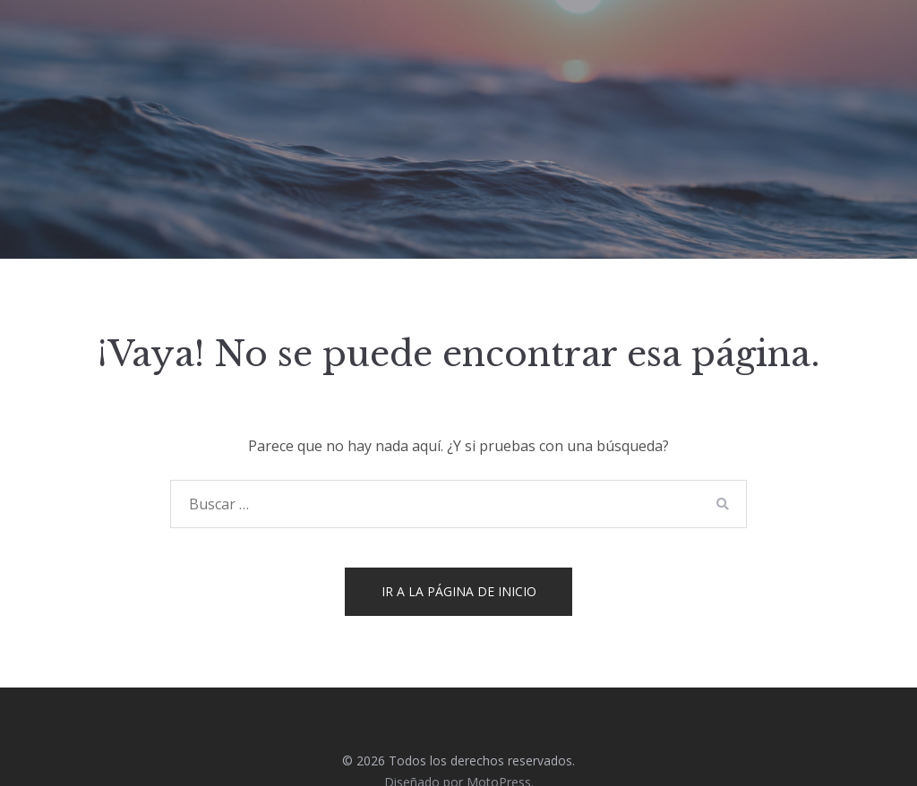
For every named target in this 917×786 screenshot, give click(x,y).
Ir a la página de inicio (458, 591)
